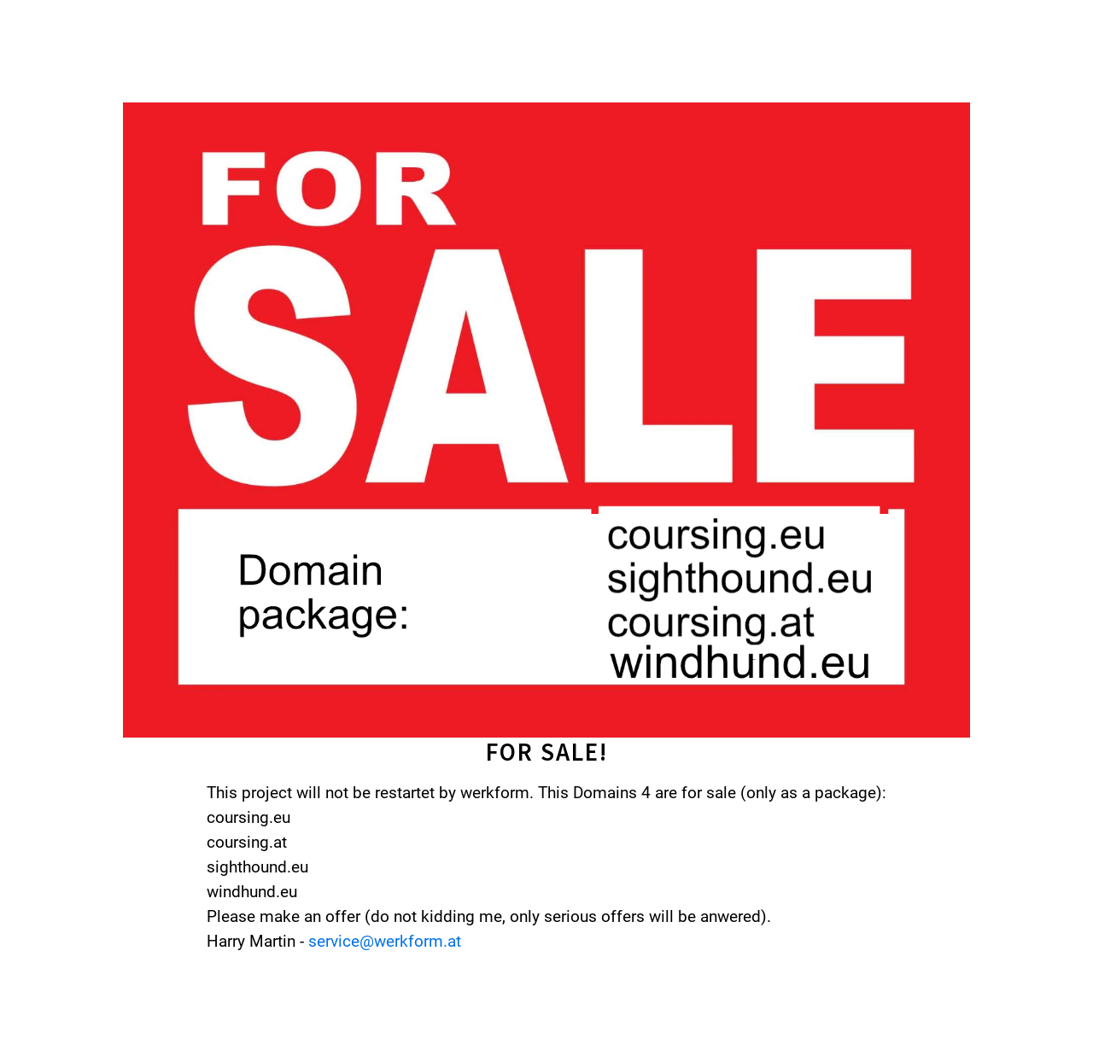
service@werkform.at (384, 941)
